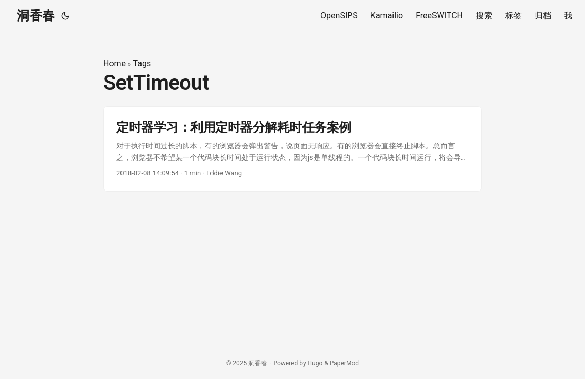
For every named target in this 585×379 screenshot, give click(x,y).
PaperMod (344, 363)
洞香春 (36, 15)
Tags (142, 63)
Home (114, 63)
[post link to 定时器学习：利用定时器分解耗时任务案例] (292, 149)
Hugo (315, 363)
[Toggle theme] (65, 16)
